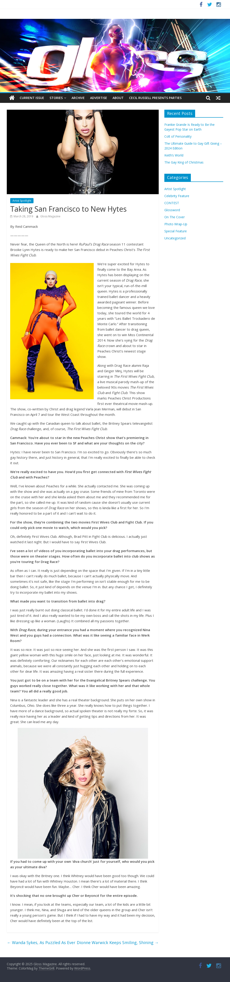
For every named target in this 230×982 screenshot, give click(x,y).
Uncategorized (175, 238)
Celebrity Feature (176, 196)
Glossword (172, 210)
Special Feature (175, 231)
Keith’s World (173, 155)
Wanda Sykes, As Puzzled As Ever (41, 942)
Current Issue (32, 98)
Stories (56, 98)
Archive (78, 98)
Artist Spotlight (21, 201)
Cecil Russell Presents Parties (155, 98)
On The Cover (174, 217)
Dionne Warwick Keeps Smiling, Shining (118, 942)
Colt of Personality (178, 136)
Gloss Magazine (50, 216)
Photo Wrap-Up (175, 224)
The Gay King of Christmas (184, 162)
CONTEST (171, 203)
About (118, 98)
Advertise (98, 98)
